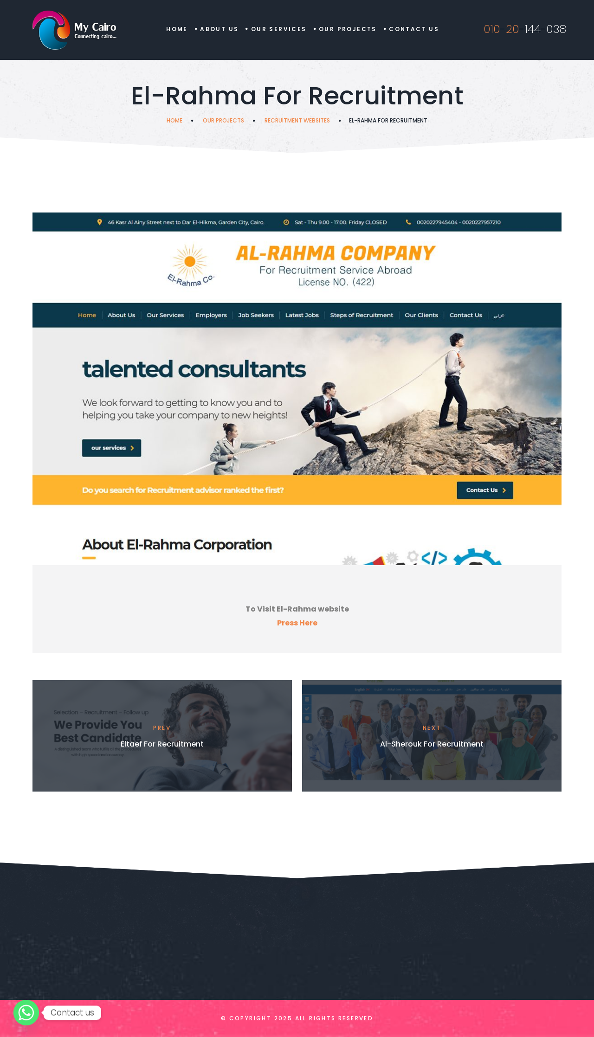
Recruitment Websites (297, 120)
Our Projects (348, 29)
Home (177, 29)
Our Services (279, 29)
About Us (219, 29)
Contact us (414, 29)
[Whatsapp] (26, 1012)
